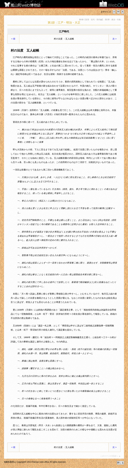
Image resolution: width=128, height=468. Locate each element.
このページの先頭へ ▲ (110, 456)
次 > (114, 39)
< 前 (13, 39)
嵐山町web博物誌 (25, 4)
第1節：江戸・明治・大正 (64, 22)
